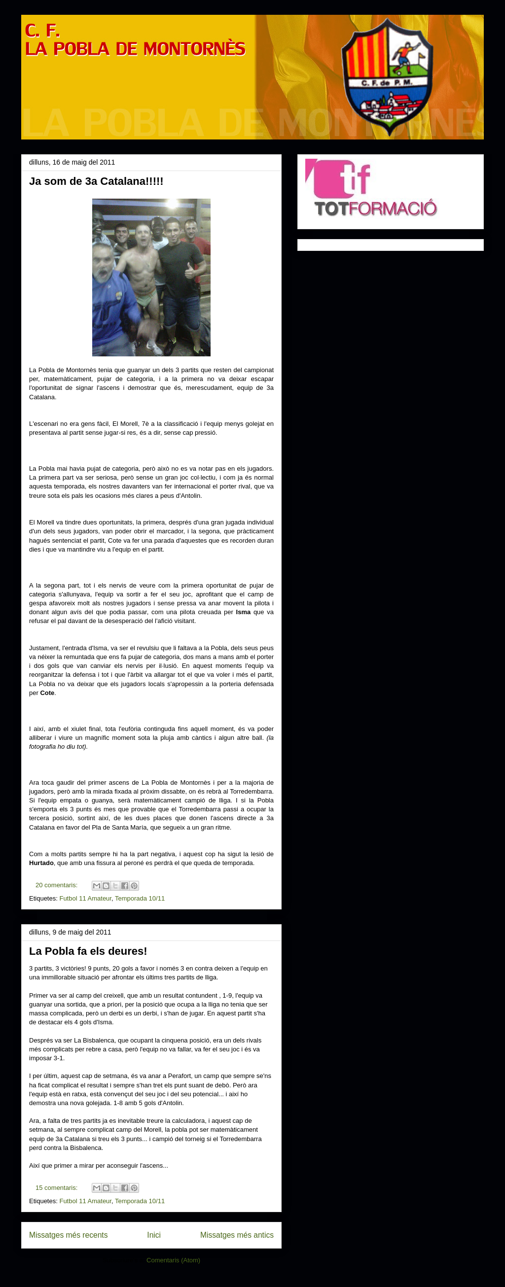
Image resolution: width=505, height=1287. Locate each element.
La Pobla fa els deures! (88, 951)
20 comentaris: (57, 885)
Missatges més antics (237, 1235)
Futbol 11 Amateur (85, 898)
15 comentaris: (57, 1187)
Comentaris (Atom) (173, 1260)
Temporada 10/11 (140, 898)
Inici (154, 1235)
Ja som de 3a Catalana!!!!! (96, 181)
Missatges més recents (68, 1235)
